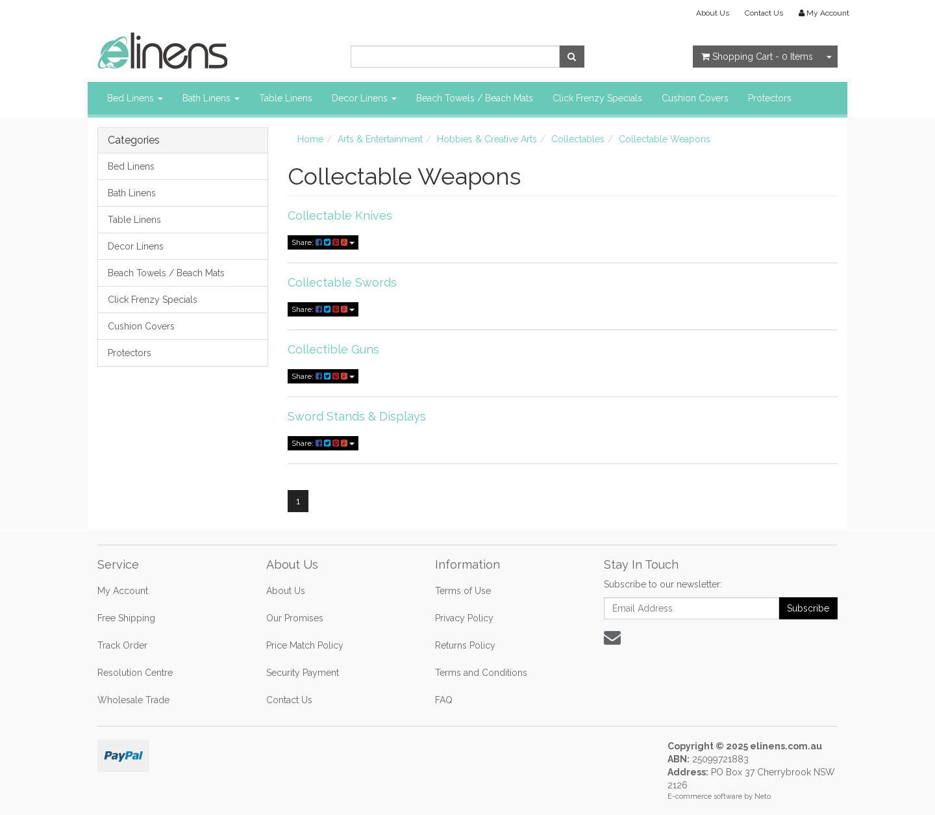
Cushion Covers (695, 98)
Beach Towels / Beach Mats (474, 98)
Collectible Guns (333, 349)
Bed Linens (135, 98)
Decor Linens (364, 98)
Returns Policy (465, 645)
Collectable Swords (342, 282)
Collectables (578, 139)
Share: (323, 242)
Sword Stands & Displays (357, 416)
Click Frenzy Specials (597, 98)
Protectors (770, 98)
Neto (762, 796)
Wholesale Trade (133, 700)
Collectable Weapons (664, 139)
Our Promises (294, 618)
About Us (712, 13)
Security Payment (302, 672)
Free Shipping (126, 618)
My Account (122, 591)
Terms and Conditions (481, 672)
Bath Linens (211, 98)
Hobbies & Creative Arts (487, 139)
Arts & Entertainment (380, 139)
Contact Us (764, 13)
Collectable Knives (340, 215)
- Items (757, 56)
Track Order (122, 645)
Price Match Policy (304, 645)
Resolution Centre (135, 672)
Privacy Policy (464, 618)
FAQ (444, 700)
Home (310, 139)
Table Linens (285, 98)
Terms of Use (463, 591)
